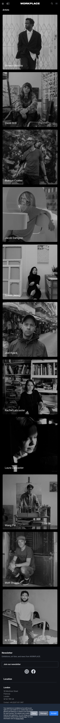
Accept (54, 713)
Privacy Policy (20, 718)
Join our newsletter (12, 664)
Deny (34, 713)
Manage (43, 713)
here (25, 717)
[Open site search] (52, 3)
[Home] (30, 3)
